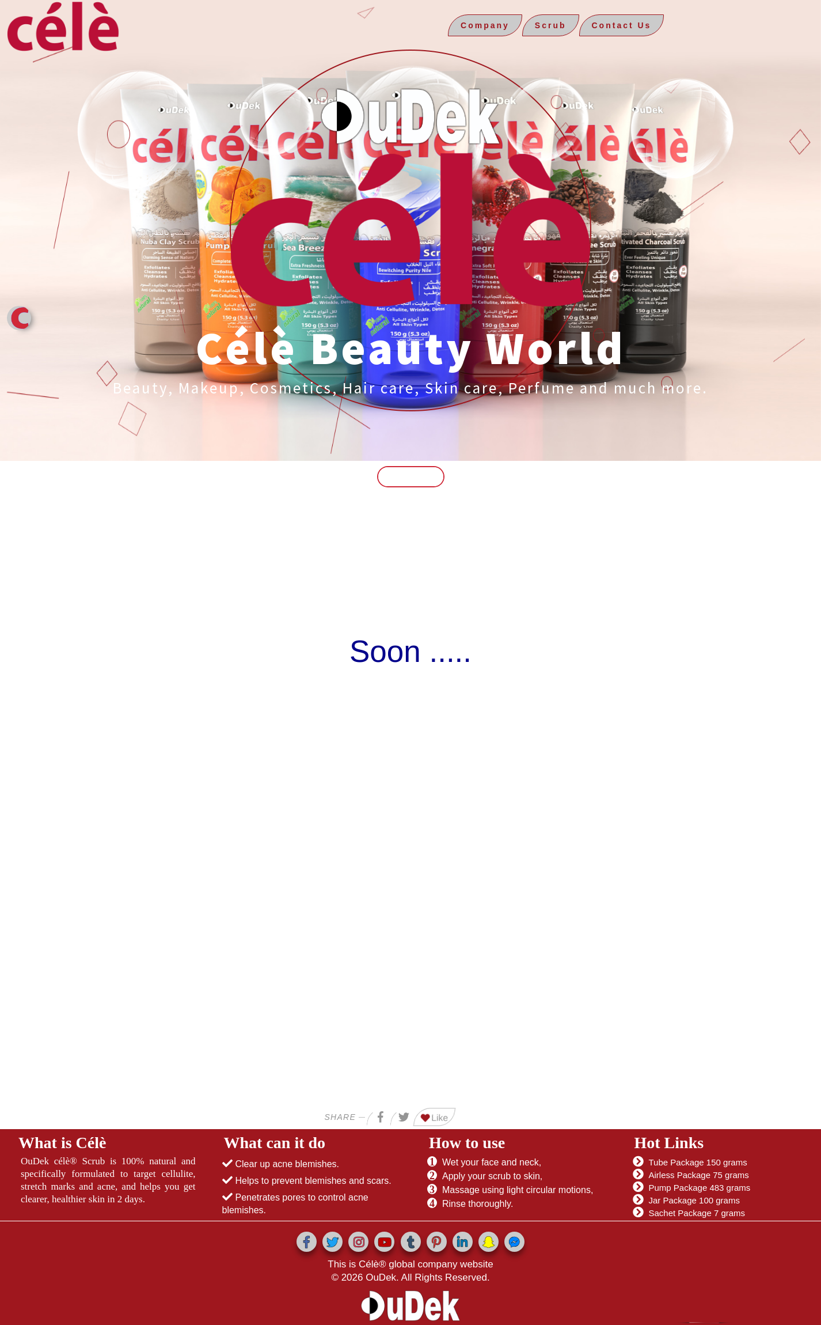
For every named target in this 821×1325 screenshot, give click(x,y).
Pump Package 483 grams (700, 1187)
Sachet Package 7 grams (697, 1213)
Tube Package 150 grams (698, 1162)
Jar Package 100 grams (694, 1200)
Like (434, 1118)
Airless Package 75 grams (699, 1175)
